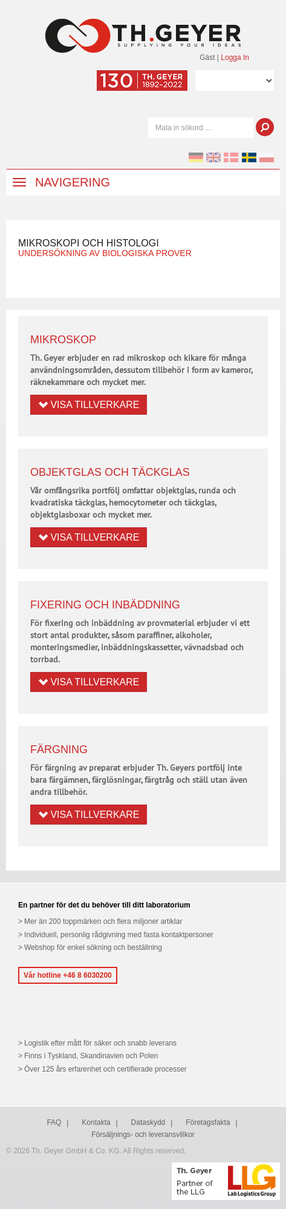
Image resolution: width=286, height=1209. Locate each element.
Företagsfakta (208, 1122)
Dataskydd (148, 1122)
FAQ (54, 1122)
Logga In (235, 57)
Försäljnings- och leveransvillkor (143, 1134)
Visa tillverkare (88, 405)
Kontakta (96, 1122)
